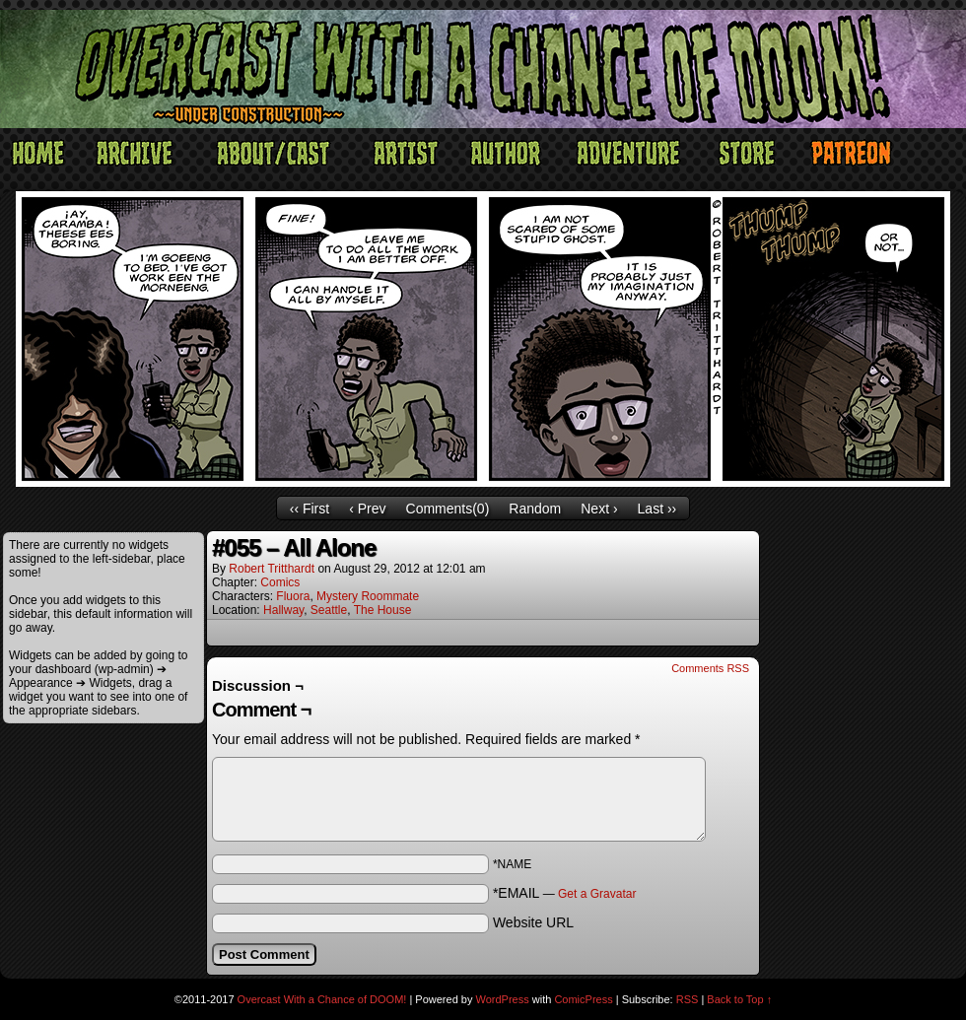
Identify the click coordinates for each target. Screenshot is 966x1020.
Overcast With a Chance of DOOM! (322, 999)
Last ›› (657, 508)
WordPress (502, 999)
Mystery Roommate (367, 596)
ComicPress (583, 999)
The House (383, 610)
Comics (280, 582)
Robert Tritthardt (271, 569)
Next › (599, 508)
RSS (687, 999)
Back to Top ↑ (739, 999)
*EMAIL (565, 893)
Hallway (283, 610)
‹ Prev (367, 508)
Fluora (293, 596)
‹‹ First (309, 508)
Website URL (533, 922)
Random (535, 508)
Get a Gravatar (597, 894)
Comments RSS (710, 668)
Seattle (328, 610)
